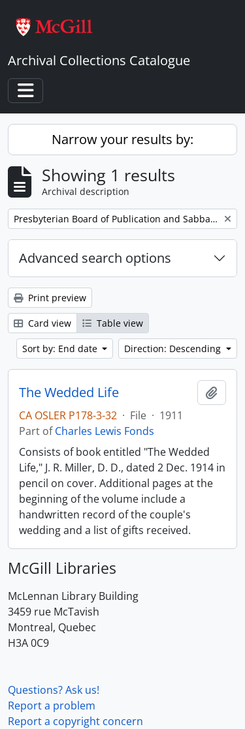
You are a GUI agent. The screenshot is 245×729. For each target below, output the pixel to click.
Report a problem (51, 705)
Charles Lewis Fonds (104, 431)
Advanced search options (95, 258)
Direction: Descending (173, 348)
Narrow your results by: (122, 139)
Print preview (50, 297)
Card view (42, 323)
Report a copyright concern (75, 721)
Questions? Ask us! (53, 690)
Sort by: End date (61, 348)
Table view (112, 323)
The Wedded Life (69, 392)
